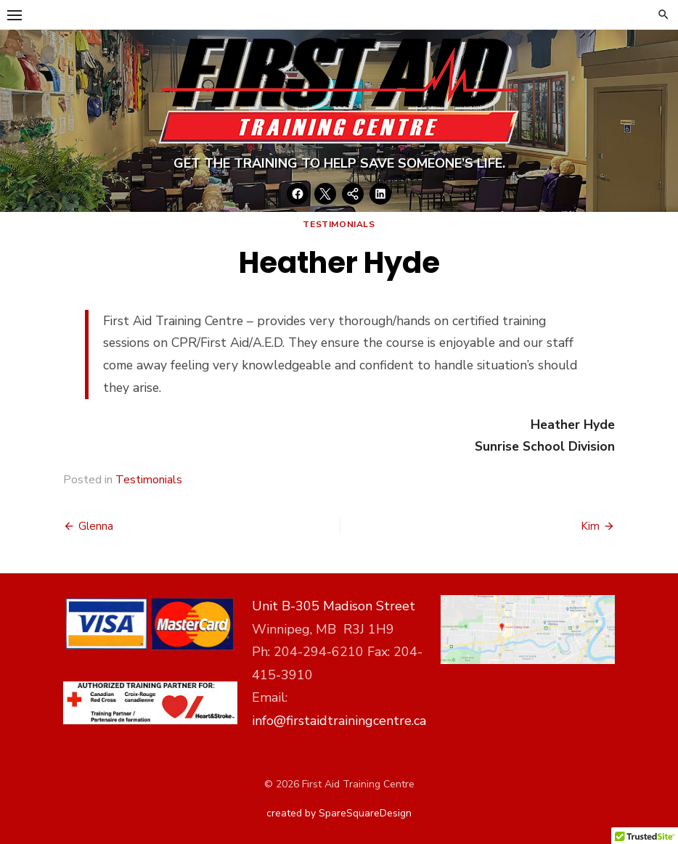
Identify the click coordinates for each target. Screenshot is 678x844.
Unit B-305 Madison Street (333, 606)
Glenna (95, 526)
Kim (590, 526)
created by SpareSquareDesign (339, 813)
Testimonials (339, 224)
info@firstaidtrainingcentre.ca (339, 720)
